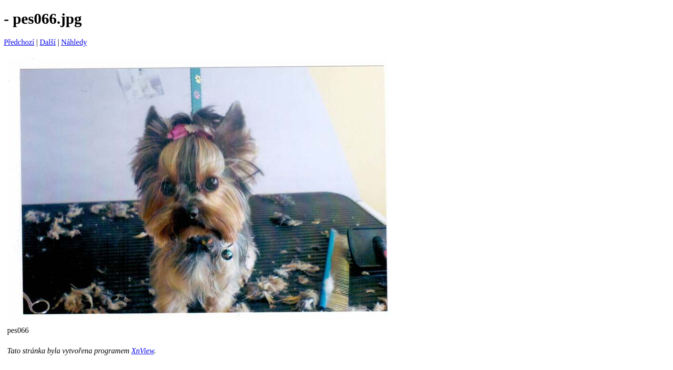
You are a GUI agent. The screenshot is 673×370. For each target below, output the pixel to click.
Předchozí (19, 42)
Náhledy (74, 42)
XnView (143, 351)
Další (48, 42)
